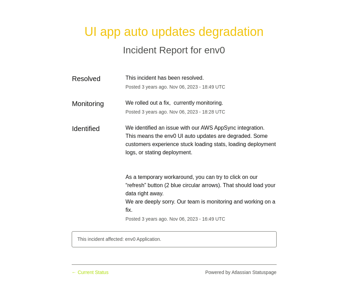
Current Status (90, 272)
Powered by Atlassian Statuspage (241, 272)
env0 (214, 50)
